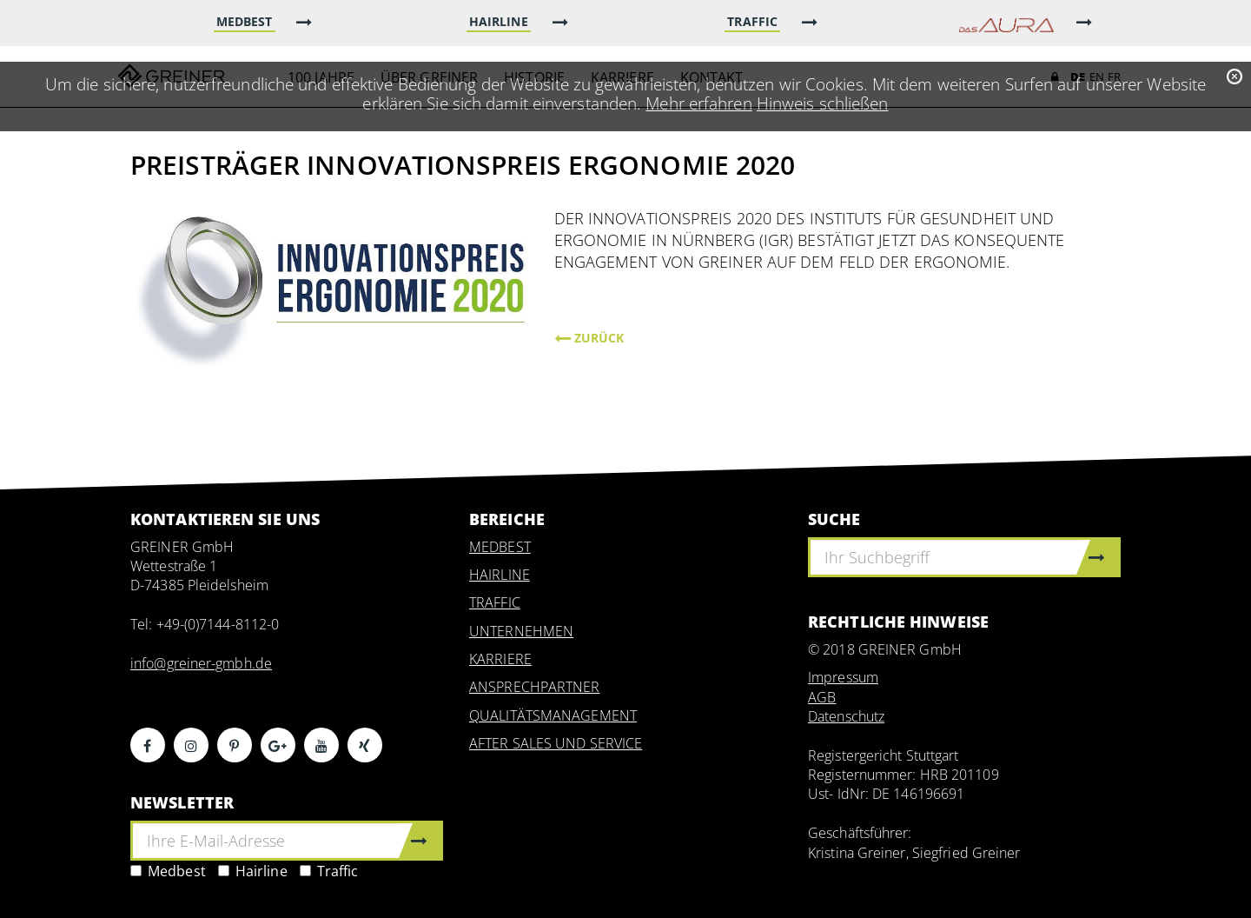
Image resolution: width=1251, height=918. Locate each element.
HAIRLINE (499, 574)
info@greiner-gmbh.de (201, 663)
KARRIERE (500, 659)
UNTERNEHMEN (521, 631)
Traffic (329, 871)
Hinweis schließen (823, 103)
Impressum (843, 677)
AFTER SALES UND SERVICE (555, 743)
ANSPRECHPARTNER (534, 686)
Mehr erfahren (698, 103)
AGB (822, 697)
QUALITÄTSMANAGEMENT (553, 715)
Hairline (253, 871)
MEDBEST (500, 546)
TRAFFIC (494, 602)
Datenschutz (846, 716)
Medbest (168, 871)
